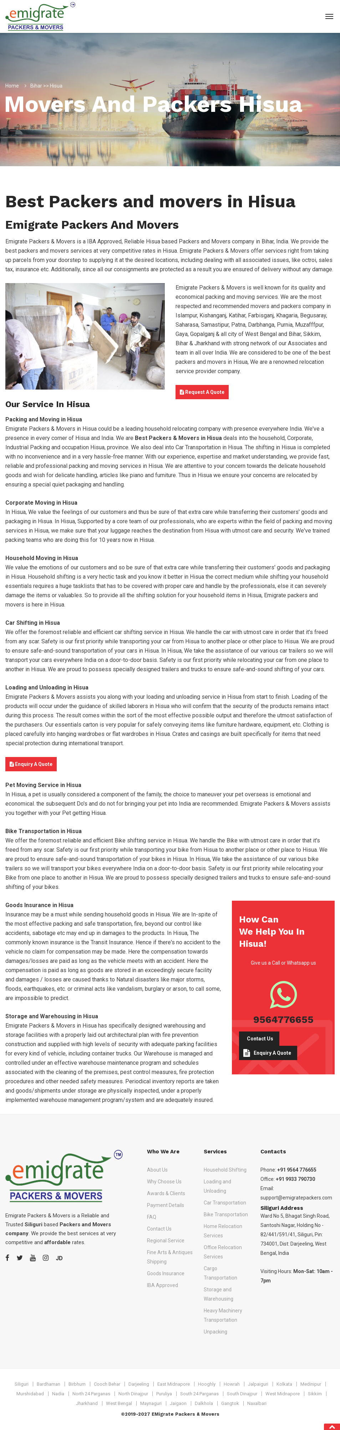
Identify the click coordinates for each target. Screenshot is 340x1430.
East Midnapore (173, 1384)
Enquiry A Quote (31, 764)
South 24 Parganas (199, 1393)
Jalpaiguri (258, 1384)
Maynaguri (151, 1403)
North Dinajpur (133, 1393)
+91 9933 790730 (295, 1179)
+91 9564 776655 (296, 1170)
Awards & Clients (166, 1193)
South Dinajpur (242, 1393)
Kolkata (284, 1384)
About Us (157, 1170)
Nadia (58, 1393)
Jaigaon (178, 1403)
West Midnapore (282, 1393)
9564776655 (283, 1019)
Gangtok (230, 1403)
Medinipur (310, 1384)
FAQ (151, 1217)
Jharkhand (87, 1403)
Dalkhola (204, 1403)
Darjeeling (138, 1384)
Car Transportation (225, 1203)
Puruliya (164, 1393)
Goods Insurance (165, 1273)
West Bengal (119, 1403)
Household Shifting (225, 1170)
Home (12, 86)
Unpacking (215, 1332)
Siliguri (22, 1384)
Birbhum (77, 1384)
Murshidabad (30, 1393)
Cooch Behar (107, 1384)
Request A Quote (202, 392)
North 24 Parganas (91, 1393)
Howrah (232, 1384)
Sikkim (315, 1393)
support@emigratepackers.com (296, 1198)
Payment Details (165, 1205)
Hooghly (206, 1384)
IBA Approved (162, 1285)
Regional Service (165, 1240)
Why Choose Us (164, 1181)
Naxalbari (257, 1403)
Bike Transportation (226, 1214)
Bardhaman (48, 1384)
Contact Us (260, 1038)
